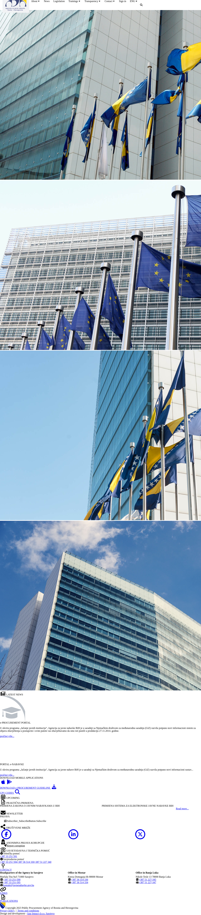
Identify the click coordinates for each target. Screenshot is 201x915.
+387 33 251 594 (8, 862)
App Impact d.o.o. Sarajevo (41, 913)
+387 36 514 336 (79, 879)
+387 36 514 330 (25, 862)
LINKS (3, 893)
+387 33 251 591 (8, 856)
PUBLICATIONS (9, 901)
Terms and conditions (28, 910)
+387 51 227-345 (147, 879)
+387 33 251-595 (11, 882)
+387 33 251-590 (11, 879)
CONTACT (6, 870)
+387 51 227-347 (147, 882)
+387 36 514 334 (79, 882)
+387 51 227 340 (42, 862)
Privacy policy (7, 910)
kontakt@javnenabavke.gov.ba (18, 885)
